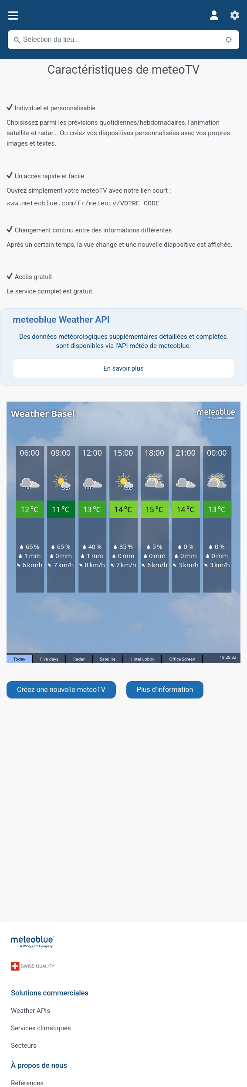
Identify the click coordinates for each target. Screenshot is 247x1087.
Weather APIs (30, 1011)
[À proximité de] (228, 39)
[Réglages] (235, 15)
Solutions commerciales (49, 993)
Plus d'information (165, 689)
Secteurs (24, 1046)
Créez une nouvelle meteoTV (61, 689)
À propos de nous (39, 1065)
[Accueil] (32, 942)
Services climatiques (41, 1028)
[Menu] (12, 15)
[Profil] (214, 15)
